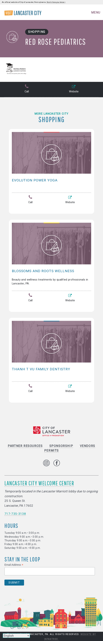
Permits (51, 450)
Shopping (36, 32)
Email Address (13, 565)
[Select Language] (16, 635)
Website (74, 89)
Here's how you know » (56, 2)
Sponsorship (61, 446)
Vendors (87, 446)
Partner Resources (25, 446)
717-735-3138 (15, 514)
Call (26, 89)
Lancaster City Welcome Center (39, 483)
